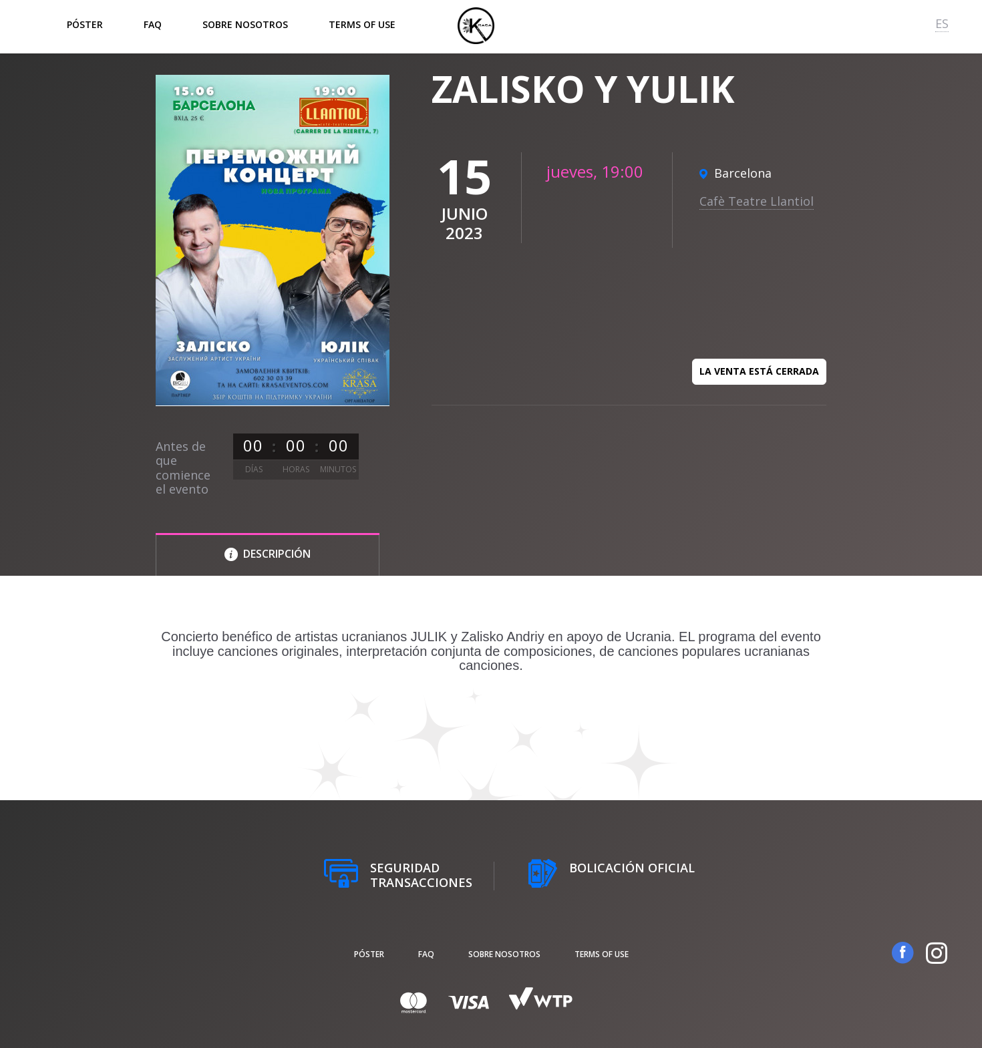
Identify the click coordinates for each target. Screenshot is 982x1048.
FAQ (153, 24)
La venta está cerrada (759, 371)
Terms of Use (362, 24)
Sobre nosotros (245, 24)
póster (85, 24)
